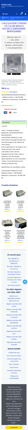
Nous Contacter (14, 364)
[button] (25, 282)
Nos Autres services (14, 285)
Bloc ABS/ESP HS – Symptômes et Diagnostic (14, 261)
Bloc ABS (10, 80)
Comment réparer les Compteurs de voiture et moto (14, 280)
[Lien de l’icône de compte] (25, 14)
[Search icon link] (16, 14)
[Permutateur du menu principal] (5, 14)
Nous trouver (14, 367)
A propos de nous (14, 353)
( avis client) (13, 92)
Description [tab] (6, 122)
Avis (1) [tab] (4, 126)
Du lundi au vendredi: (15, 17)
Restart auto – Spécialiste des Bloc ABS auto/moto (14, 298)
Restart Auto (6, 5)
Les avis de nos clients (14, 356)
